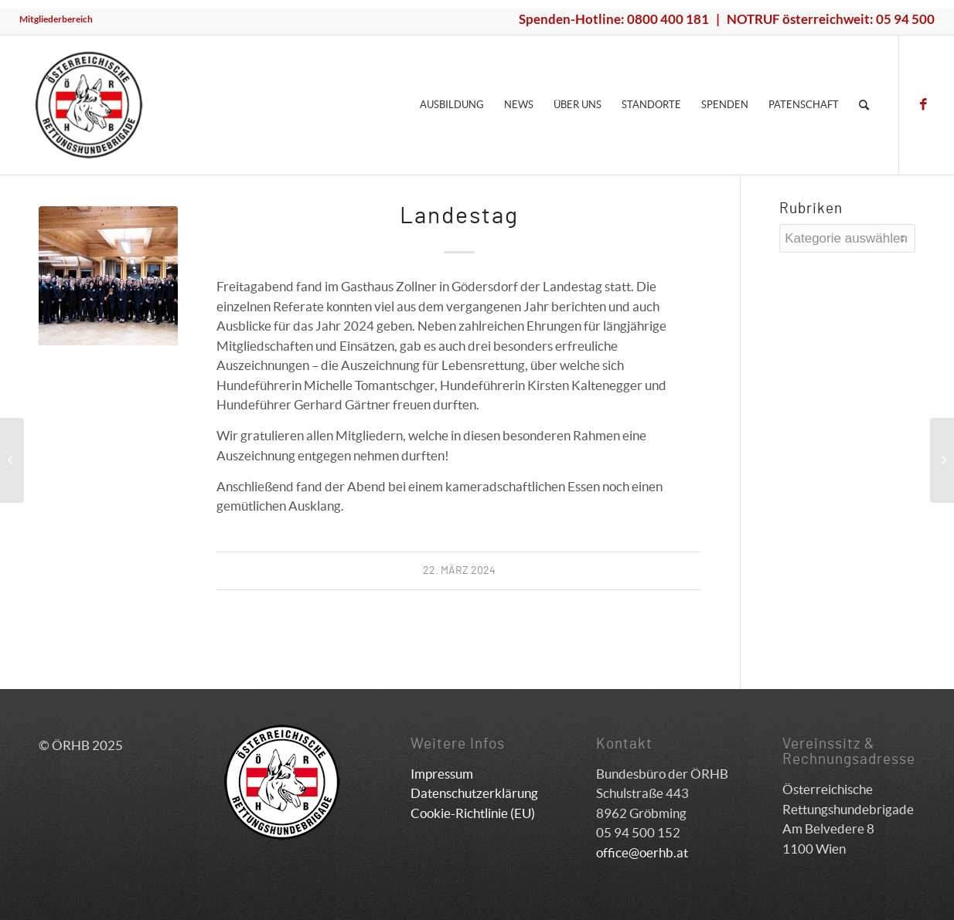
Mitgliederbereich (56, 19)
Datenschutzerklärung (474, 793)
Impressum (442, 773)
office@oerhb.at (642, 852)
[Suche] (864, 105)
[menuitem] (56, 19)
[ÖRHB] (88, 105)
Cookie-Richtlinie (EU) (473, 813)
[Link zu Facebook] (923, 104)
